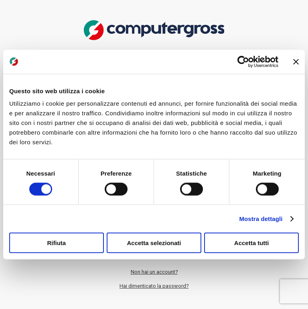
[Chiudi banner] (296, 61)
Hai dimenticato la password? (154, 286)
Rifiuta (56, 242)
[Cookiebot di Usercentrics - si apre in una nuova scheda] (243, 61)
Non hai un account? (154, 272)
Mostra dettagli (260, 218)
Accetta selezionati (154, 242)
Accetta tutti (251, 242)
